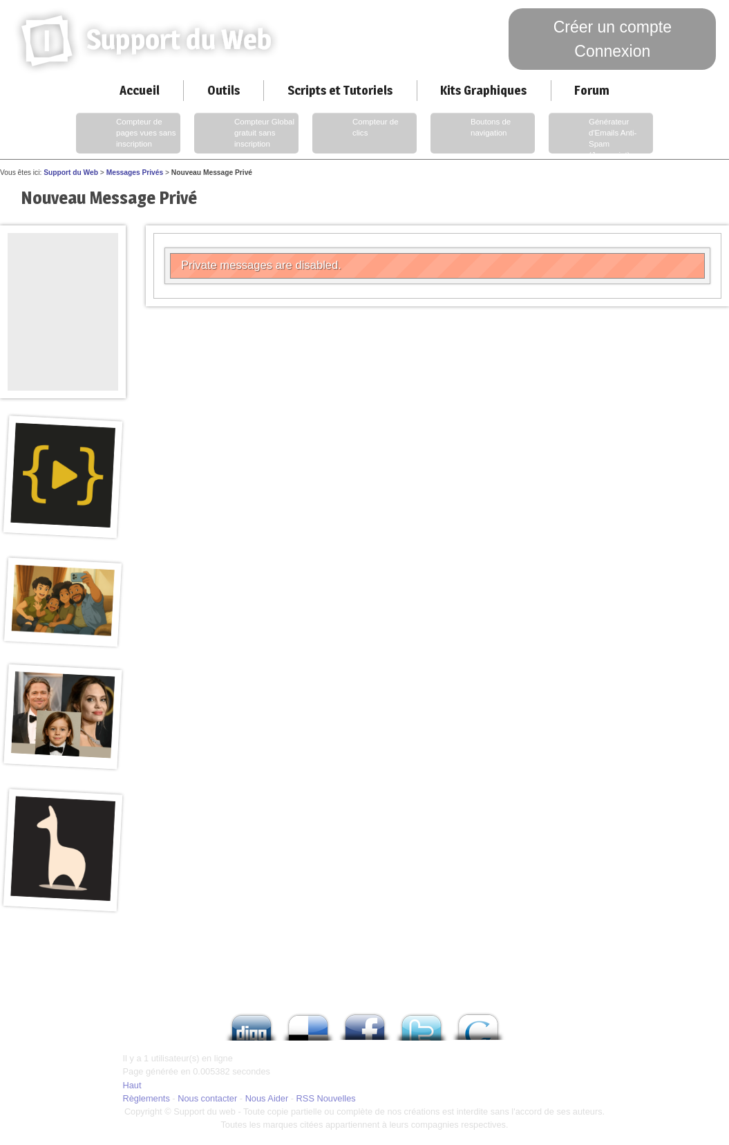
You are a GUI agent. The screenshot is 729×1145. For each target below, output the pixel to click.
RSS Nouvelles (326, 1098)
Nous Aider (267, 1098)
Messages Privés (135, 172)
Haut (132, 1085)
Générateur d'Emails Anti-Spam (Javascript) (593, 134)
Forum (591, 90)
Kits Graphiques (483, 90)
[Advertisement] (63, 264)
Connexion (612, 51)
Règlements (146, 1098)
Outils (223, 90)
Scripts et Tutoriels (339, 90)
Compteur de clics (357, 133)
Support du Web (71, 172)
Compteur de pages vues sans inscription (127, 133)
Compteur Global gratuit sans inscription (245, 133)
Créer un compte (612, 27)
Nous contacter (207, 1098)
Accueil (140, 90)
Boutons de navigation (472, 133)
